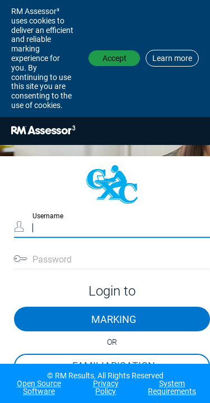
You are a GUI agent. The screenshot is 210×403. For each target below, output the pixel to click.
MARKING (113, 319)
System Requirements (172, 387)
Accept (114, 58)
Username (47, 216)
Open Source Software (39, 387)
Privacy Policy (106, 387)
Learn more (172, 58)
